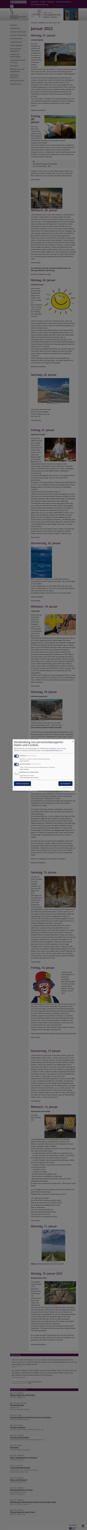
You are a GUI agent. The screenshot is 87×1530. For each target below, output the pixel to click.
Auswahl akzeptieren (22, 784)
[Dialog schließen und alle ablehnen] (73, 740)
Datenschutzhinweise (52, 750)
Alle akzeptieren (65, 784)
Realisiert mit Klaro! (67, 788)
